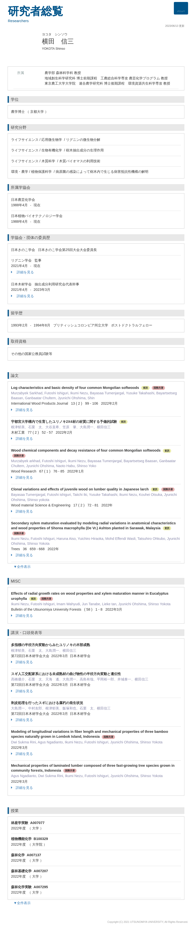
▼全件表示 (22, 567)
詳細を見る (22, 272)
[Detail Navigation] (181, 8)
